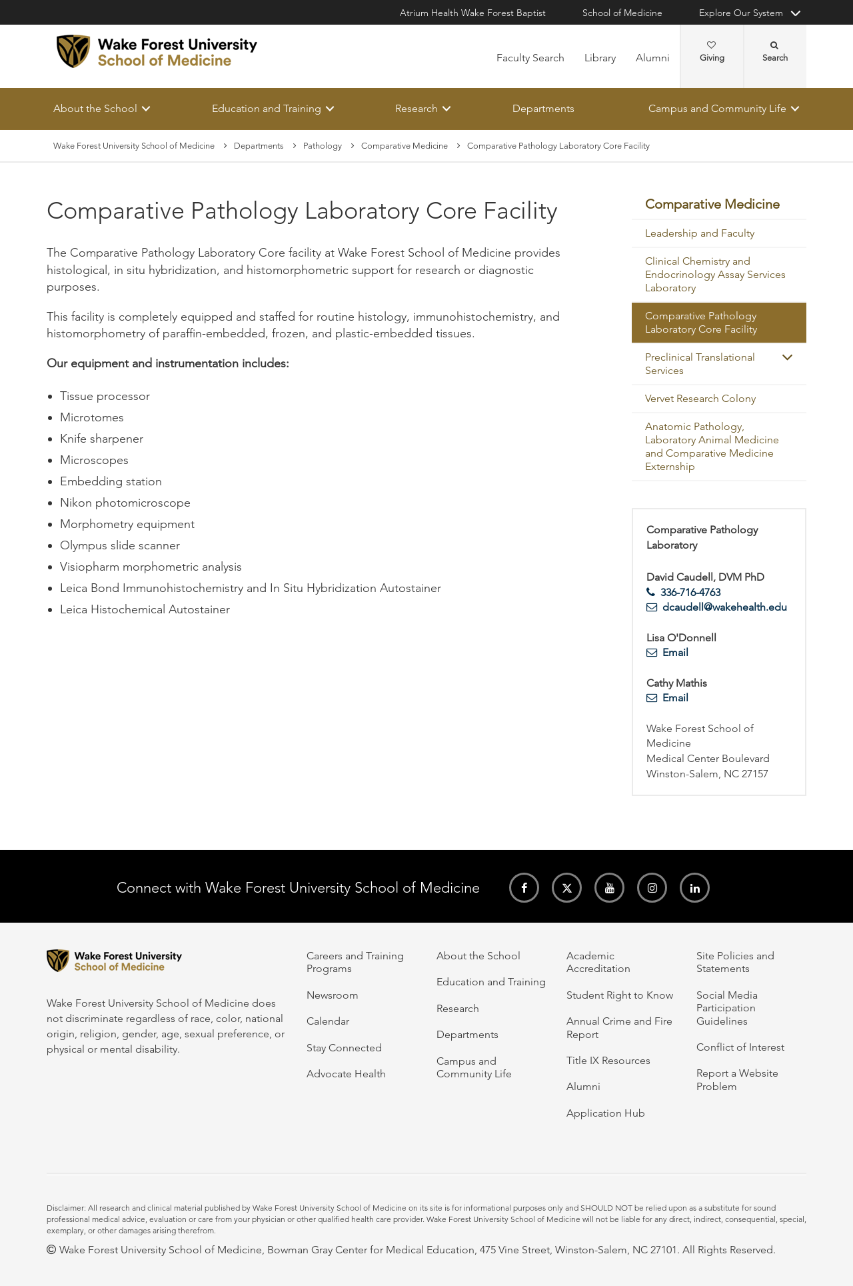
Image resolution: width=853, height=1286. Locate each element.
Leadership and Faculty (699, 233)
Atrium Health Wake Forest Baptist (473, 13)
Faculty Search (530, 57)
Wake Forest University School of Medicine (134, 146)
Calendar (328, 1021)
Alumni (653, 57)
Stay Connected (344, 1047)
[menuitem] (719, 205)
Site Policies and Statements (735, 962)
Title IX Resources (608, 1060)
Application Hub (605, 1113)
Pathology (322, 146)
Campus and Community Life (717, 108)
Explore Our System (741, 13)
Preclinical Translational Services (700, 364)
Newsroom (333, 995)
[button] (787, 358)
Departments (543, 108)
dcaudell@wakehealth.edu (724, 607)
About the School (95, 108)
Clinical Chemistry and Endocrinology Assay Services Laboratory (715, 275)
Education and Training (266, 108)
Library (600, 57)
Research (416, 108)
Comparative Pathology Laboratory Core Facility (701, 323)
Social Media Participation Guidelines (727, 1008)
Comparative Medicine (404, 146)
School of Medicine (622, 13)
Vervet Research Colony (700, 399)
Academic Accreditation (598, 962)
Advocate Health (346, 1073)
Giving (712, 52)
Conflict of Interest (740, 1047)
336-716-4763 (690, 592)
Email (675, 653)
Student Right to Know (619, 995)
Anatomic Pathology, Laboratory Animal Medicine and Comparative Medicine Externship (712, 447)
